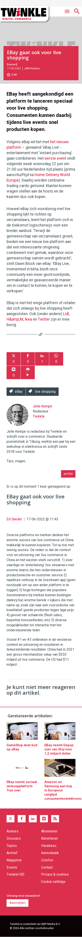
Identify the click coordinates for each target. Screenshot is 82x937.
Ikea (28, 319)
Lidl (66, 314)
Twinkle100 (15, 874)
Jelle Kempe (32, 68)
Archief (12, 853)
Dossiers (14, 838)
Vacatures (48, 846)
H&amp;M (15, 319)
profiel (68, 473)
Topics (12, 846)
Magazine (14, 860)
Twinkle (39, 416)
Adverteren (49, 838)
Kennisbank (50, 853)
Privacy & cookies (55, 874)
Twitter (44, 319)
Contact (47, 867)
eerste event (55, 158)
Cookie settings (53, 882)
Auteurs (12, 831)
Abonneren (49, 831)
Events (12, 867)
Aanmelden (17, 903)
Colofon (47, 860)
